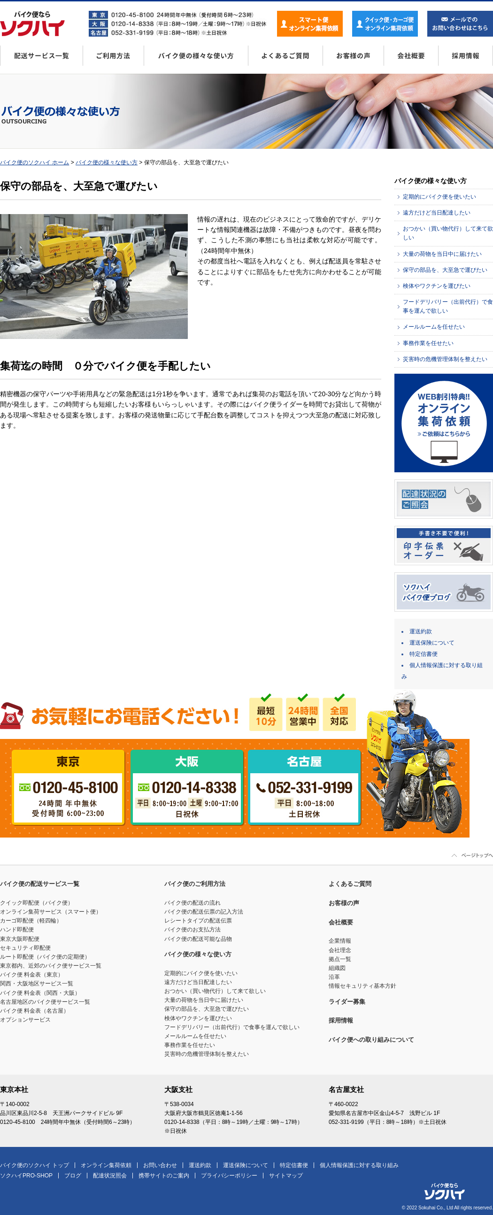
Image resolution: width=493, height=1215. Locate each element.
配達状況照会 (110, 1175)
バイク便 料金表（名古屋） (34, 1010)
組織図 (337, 968)
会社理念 (340, 950)
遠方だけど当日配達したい (436, 212)
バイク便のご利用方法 (194, 883)
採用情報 (465, 59)
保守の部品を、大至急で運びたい (445, 270)
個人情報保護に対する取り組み (359, 1165)
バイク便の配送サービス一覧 (39, 883)
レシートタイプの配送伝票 (198, 920)
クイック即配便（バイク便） (36, 903)
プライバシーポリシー (229, 1175)
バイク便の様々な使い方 (196, 59)
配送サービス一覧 (41, 59)
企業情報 (340, 941)
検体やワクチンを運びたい (436, 286)
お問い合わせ (160, 1165)
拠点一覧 (340, 959)
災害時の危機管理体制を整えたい (445, 359)
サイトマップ (286, 1175)
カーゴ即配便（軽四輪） (31, 920)
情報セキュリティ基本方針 (362, 986)
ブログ (72, 1175)
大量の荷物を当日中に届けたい (442, 254)
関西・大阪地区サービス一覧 (36, 983)
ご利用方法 (113, 59)
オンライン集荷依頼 (106, 1165)
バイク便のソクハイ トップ (34, 1165)
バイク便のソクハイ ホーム (34, 162)
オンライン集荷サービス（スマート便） (50, 911)
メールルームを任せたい (434, 326)
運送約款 (420, 631)
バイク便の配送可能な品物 (198, 939)
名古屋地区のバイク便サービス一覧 (45, 1002)
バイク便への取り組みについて (371, 1039)
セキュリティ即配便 (25, 948)
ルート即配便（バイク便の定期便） (45, 957)
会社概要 (411, 59)
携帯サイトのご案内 (164, 1175)
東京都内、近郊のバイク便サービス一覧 (50, 965)
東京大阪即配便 (19, 939)
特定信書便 (423, 654)
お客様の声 (353, 59)
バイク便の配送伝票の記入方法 (203, 911)
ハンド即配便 (17, 929)
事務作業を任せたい (428, 343)
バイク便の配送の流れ (192, 903)
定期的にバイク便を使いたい (439, 196)
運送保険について (431, 642)
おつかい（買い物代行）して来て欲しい (215, 991)
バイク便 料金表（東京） (31, 974)
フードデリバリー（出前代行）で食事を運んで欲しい (232, 1027)
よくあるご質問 (285, 59)
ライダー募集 (347, 1001)
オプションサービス (25, 1019)
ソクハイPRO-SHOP (26, 1175)
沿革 (334, 977)
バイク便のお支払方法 (192, 929)
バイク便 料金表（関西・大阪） (40, 993)
